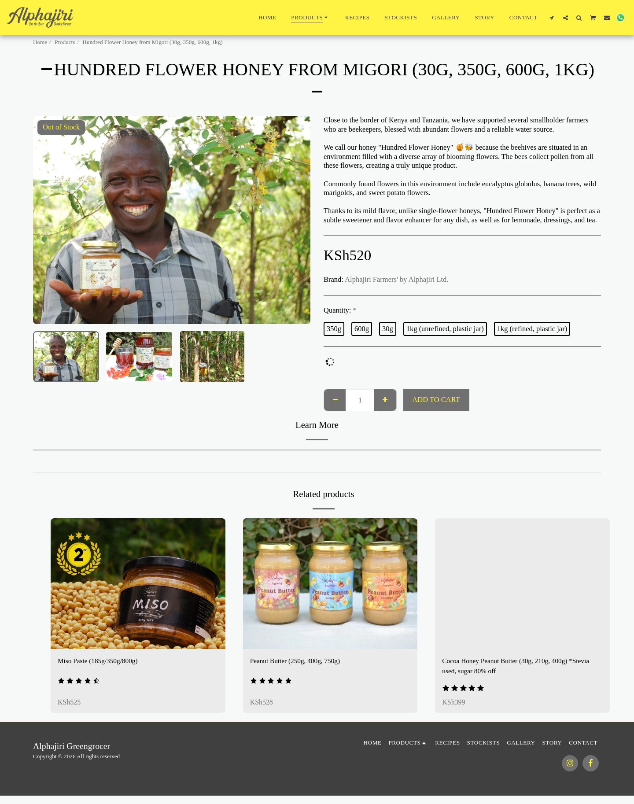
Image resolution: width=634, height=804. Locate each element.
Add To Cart (436, 399)
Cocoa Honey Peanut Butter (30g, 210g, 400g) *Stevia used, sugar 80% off (521, 666)
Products (65, 42)
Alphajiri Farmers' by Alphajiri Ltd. (396, 279)
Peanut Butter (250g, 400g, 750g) (298, 661)
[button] (552, 18)
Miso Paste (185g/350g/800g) (101, 661)
